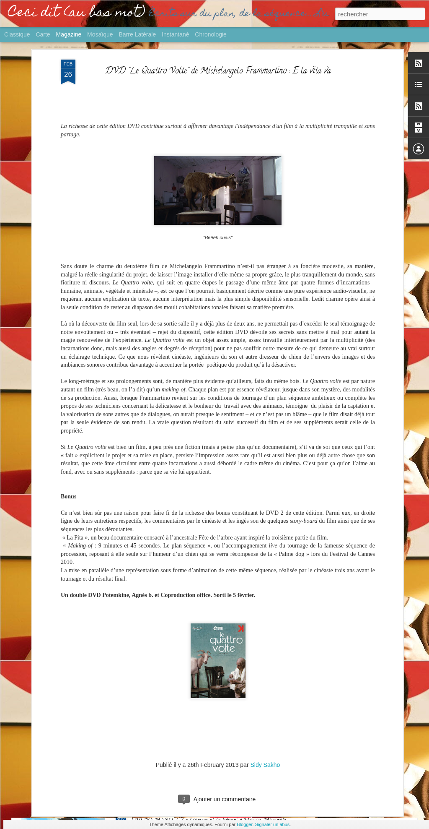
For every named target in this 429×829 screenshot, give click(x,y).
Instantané (175, 34)
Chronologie (211, 34)
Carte (43, 34)
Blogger (244, 824)
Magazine (69, 34)
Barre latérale (137, 34)
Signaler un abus (272, 824)
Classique (17, 34)
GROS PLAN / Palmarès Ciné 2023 (179, 726)
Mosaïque (100, 34)
